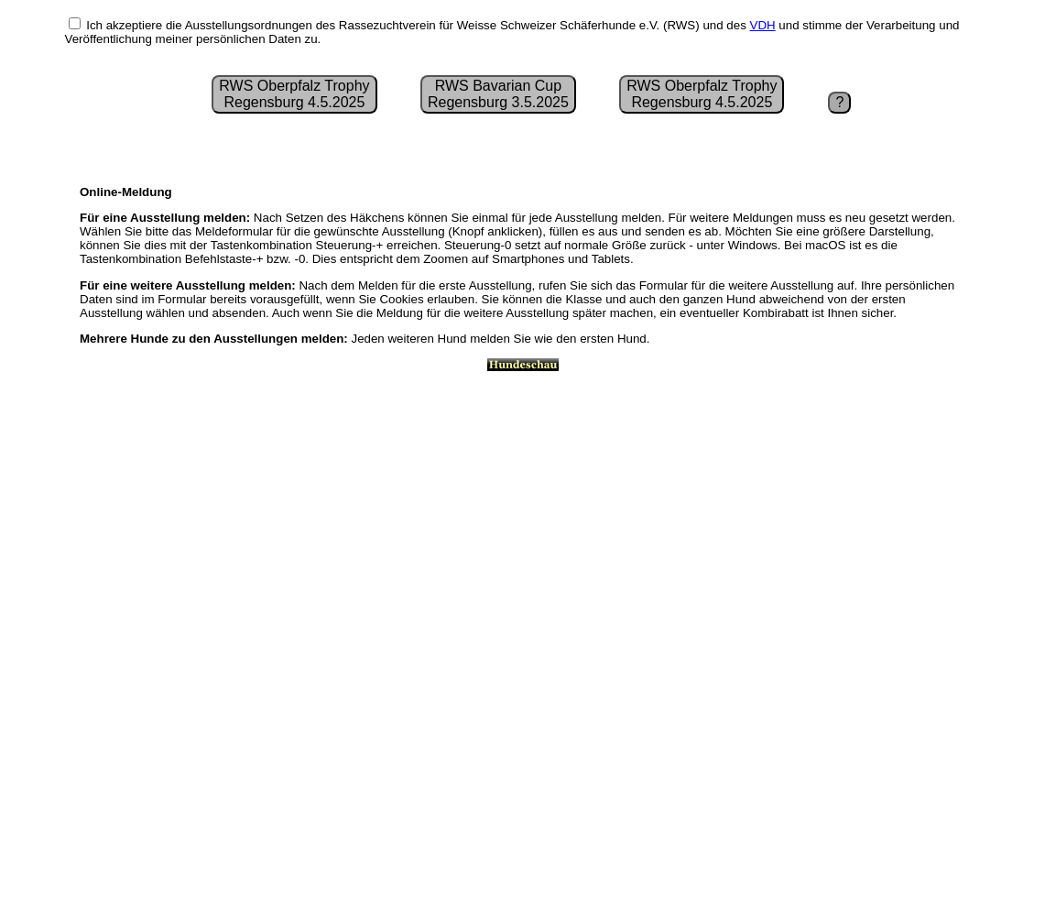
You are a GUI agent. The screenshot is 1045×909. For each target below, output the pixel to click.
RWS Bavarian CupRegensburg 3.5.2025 (498, 94)
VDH (763, 25)
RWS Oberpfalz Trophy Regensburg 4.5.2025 (294, 94)
